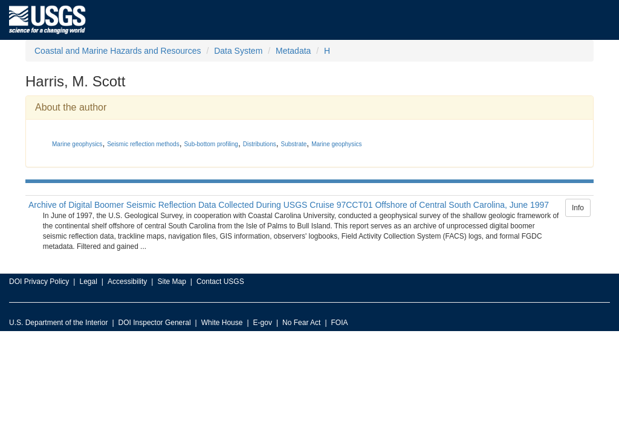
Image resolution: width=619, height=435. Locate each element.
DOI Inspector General (154, 322)
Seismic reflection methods (143, 144)
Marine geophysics (77, 144)
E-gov (262, 322)
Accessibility (127, 281)
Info (578, 208)
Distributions (259, 144)
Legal (88, 281)
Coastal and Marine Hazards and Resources (117, 51)
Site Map (171, 281)
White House (222, 322)
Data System (238, 51)
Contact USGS (220, 281)
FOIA (339, 322)
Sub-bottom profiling (211, 144)
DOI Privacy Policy (39, 281)
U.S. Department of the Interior (58, 322)
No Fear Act (301, 322)
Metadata (293, 51)
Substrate (294, 144)
